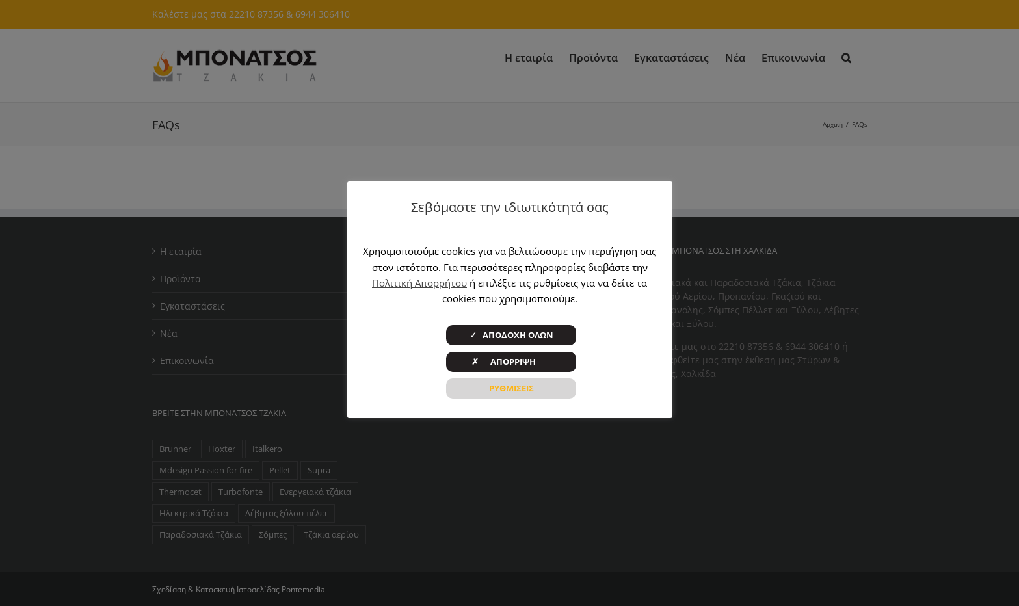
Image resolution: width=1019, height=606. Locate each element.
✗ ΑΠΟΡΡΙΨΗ (511, 361)
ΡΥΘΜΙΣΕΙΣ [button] (511, 388)
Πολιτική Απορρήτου (419, 282)
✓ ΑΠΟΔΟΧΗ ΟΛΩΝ (511, 335)
